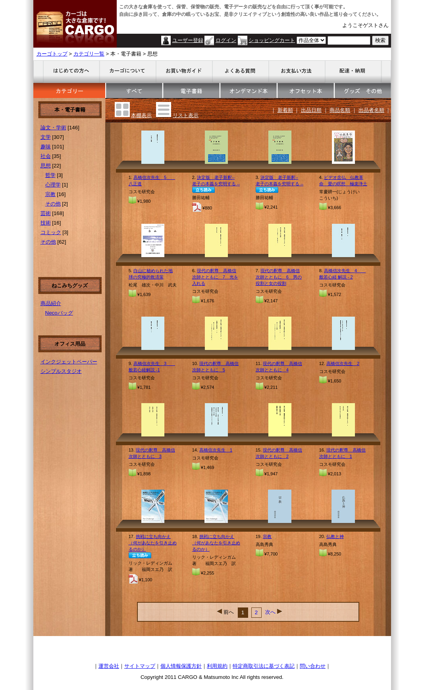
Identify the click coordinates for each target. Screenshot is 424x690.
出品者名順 (371, 110)
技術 (45, 223)
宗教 (50, 194)
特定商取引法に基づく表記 (264, 666)
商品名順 (340, 110)
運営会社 (108, 666)
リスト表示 (186, 115)
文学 (45, 137)
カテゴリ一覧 (88, 54)
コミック (50, 232)
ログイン (226, 40)
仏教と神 (335, 536)
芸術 (45, 213)
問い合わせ (313, 666)
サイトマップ (139, 666)
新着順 (285, 110)
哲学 (50, 175)
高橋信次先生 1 (215, 450)
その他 (53, 204)
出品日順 (311, 110)
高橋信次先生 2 (342, 363)
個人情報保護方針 (181, 666)
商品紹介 (50, 303)
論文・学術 (53, 128)
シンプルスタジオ (61, 371)
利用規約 (217, 666)
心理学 (53, 185)
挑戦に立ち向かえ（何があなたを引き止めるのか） (153, 543)
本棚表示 (141, 115)
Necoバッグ (59, 313)
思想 (45, 166)
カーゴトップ (52, 54)
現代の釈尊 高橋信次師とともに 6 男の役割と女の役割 (279, 277)
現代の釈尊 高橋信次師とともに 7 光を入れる (215, 277)
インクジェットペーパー (68, 362)
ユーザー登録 (187, 40)
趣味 (45, 147)
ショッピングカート (272, 40)
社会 (45, 156)
